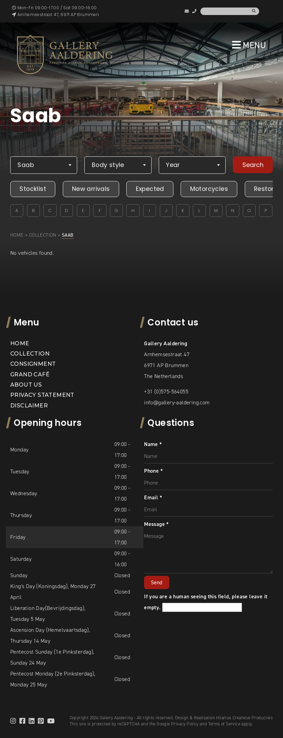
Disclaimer (29, 405)
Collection (42, 235)
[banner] (65, 54)
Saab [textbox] (25, 165)
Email (153, 497)
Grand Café (29, 374)
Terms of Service (224, 724)
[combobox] (43, 165)
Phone (153, 470)
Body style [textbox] (108, 165)
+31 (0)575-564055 (166, 391)
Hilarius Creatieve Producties (244, 718)
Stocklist (32, 189)
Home (17, 235)
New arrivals (91, 189)
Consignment (33, 364)
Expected (150, 189)
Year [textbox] (173, 165)
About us (26, 384)
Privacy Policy (185, 724)
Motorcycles (209, 189)
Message (156, 524)
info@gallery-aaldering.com (177, 402)
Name (153, 444)
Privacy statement (42, 395)
